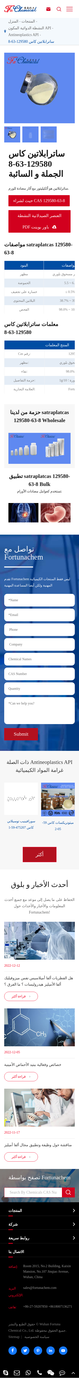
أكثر (40, 854)
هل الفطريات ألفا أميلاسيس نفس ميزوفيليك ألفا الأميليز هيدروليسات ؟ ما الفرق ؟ (38, 981)
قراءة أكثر (21, 996)
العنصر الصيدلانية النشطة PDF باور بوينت (39, 221)
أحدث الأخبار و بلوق (39, 884)
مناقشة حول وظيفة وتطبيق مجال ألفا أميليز (38, 1145)
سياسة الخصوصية (36, 1337)
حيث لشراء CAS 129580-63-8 (39, 200)
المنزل (13, 21)
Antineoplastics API (23, 35)
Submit (21, 734)
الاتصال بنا (16, 1252)
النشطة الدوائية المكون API (29, 28)
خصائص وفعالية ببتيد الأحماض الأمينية (32, 1065)
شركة (13, 1224)
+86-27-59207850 (35, 1306)
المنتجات (28, 21)
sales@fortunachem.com (39, 1287)
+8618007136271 (60, 1306)
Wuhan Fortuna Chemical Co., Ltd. (37, 1327)
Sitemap (13, 1337)
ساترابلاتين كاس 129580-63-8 (31, 41)
